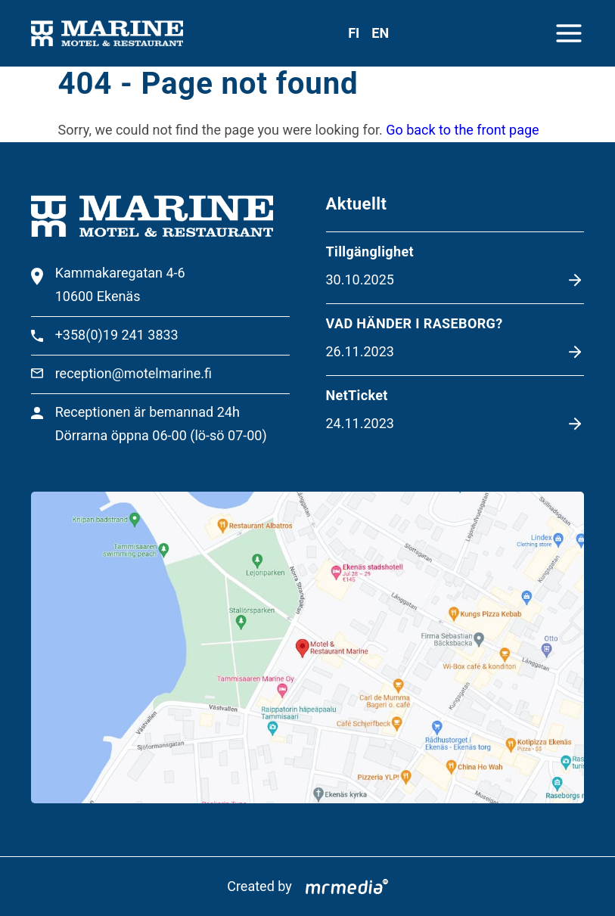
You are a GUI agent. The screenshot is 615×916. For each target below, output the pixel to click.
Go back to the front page (462, 130)
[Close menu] (569, 33)
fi (353, 33)
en (380, 33)
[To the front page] (107, 33)
